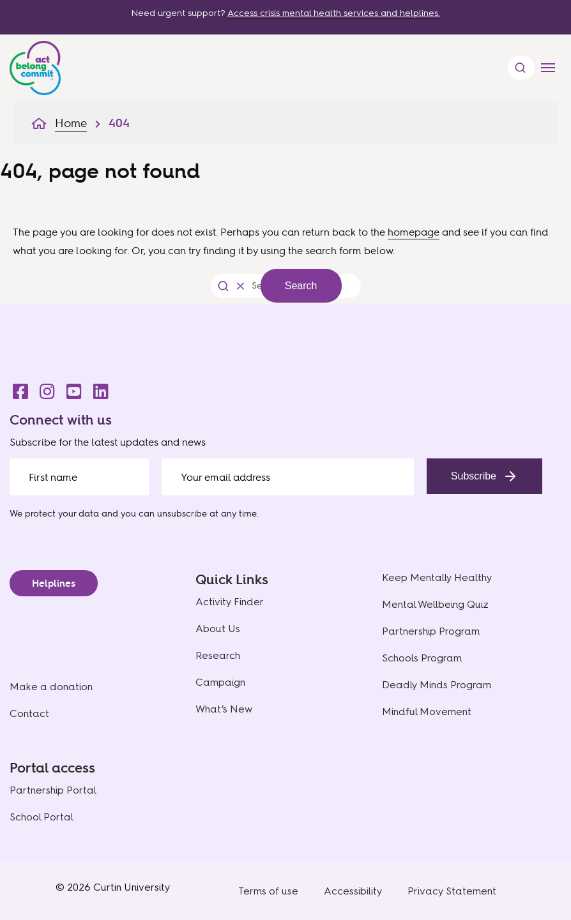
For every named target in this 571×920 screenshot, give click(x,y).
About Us (217, 628)
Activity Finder (229, 602)
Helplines (53, 583)
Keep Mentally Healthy (437, 577)
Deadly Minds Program (436, 685)
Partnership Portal (53, 790)
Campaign (220, 682)
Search (301, 285)
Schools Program (422, 658)
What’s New (223, 709)
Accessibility (353, 891)
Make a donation (51, 687)
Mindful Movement (426, 711)
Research (217, 655)
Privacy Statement (451, 891)
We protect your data (54, 513)
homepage (413, 232)
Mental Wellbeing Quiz (435, 604)
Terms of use (268, 891)
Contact (29, 713)
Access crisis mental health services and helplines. (333, 13)
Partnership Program (431, 631)
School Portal (41, 817)
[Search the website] (256, 285)
